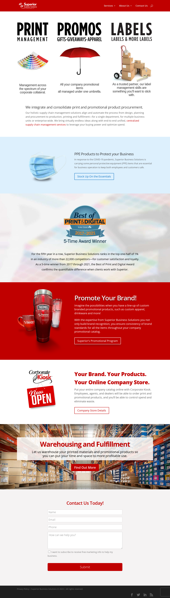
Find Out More (85, 467)
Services (108, 6)
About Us (124, 6)
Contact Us (142, 6)
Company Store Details (91, 410)
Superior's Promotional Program (97, 341)
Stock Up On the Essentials (94, 176)
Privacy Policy (23, 589)
